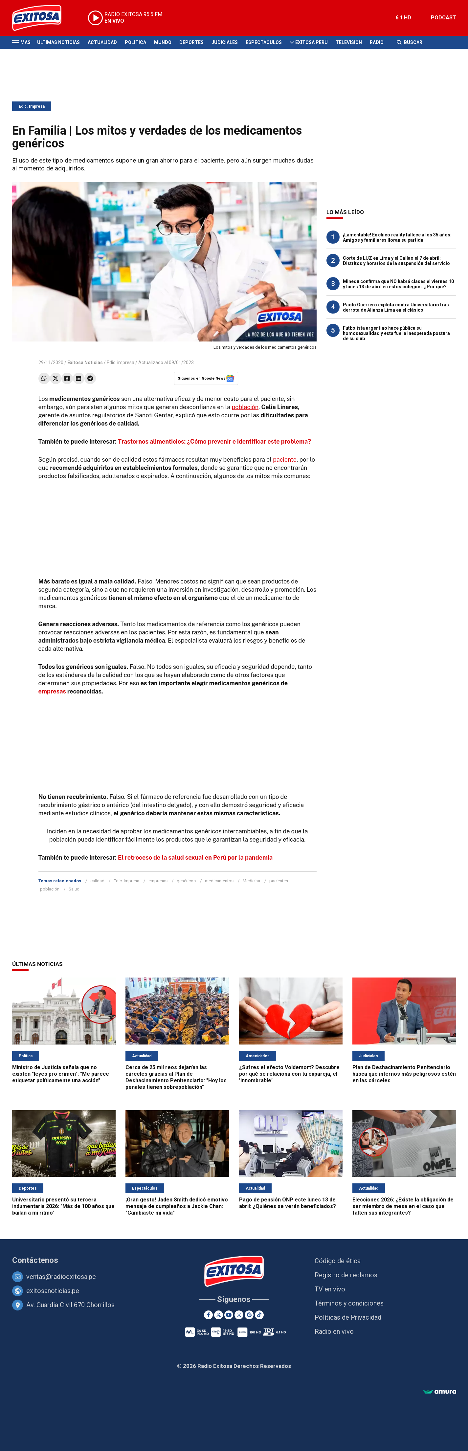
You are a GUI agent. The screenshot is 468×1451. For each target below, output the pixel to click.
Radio (377, 42)
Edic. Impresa (32, 106)
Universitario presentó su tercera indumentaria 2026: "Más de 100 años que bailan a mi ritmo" (63, 1206)
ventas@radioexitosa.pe (61, 1277)
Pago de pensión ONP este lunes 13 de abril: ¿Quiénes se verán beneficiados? (287, 1203)
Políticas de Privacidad (348, 1317)
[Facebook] (208, 1314)
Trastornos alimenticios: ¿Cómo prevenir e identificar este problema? (214, 441)
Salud (74, 889)
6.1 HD (403, 17)
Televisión (349, 42)
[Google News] (249, 1314)
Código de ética (338, 1261)
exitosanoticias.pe (52, 1291)
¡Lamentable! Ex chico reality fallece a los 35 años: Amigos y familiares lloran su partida (397, 237)
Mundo (162, 42)
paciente (285, 459)
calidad (97, 880)
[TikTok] (259, 1314)
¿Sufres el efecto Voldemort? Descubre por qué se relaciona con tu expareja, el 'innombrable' (289, 1074)
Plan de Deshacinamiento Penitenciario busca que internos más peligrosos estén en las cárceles (404, 1074)
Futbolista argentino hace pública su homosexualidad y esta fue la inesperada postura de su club (396, 333)
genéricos (186, 880)
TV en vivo (330, 1289)
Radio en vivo (334, 1331)
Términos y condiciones (349, 1303)
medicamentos (219, 880)
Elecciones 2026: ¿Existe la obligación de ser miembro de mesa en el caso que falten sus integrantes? (403, 1206)
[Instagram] (238, 1314)
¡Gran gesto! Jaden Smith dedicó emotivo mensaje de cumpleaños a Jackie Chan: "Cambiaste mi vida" (176, 1206)
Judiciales (225, 42)
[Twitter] (218, 1314)
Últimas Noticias (58, 42)
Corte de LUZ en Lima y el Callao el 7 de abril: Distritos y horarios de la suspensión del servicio (396, 260)
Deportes (191, 42)
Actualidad (102, 42)
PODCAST (443, 17)
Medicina (251, 880)
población (245, 407)
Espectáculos (264, 42)
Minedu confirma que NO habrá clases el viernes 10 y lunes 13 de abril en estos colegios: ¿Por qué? (398, 284)
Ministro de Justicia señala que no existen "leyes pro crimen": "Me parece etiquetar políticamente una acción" (60, 1074)
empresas (52, 691)
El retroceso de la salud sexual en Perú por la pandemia (195, 857)
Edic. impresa (120, 362)
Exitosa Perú (311, 42)
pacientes (278, 880)
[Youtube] (228, 1314)
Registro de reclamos (346, 1275)
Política (135, 42)
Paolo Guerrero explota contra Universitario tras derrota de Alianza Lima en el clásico (396, 307)
